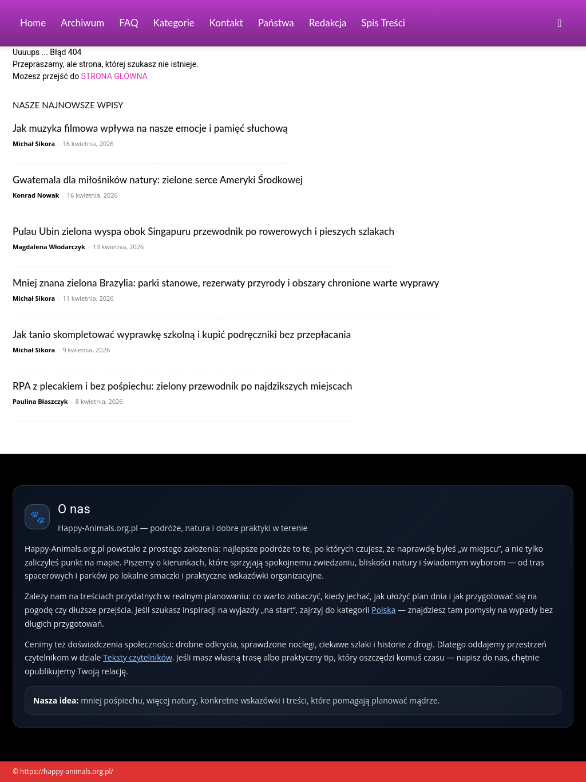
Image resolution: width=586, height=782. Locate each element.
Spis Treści (383, 23)
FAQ (128, 23)
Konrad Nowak (36, 195)
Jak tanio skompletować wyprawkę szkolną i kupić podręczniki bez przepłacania (182, 334)
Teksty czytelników (137, 657)
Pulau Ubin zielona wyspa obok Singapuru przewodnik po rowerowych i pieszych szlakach (203, 231)
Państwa (276, 23)
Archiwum (82, 23)
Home (33, 23)
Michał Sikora (34, 143)
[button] (559, 23)
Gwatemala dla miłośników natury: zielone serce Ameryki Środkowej (158, 180)
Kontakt (226, 23)
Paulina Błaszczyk (40, 401)
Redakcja (328, 23)
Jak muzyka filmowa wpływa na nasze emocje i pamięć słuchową (150, 128)
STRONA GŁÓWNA (114, 76)
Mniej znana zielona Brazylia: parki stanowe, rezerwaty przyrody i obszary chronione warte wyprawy (226, 283)
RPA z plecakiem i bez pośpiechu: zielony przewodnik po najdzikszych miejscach (183, 386)
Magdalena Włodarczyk (49, 246)
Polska (383, 609)
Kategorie (174, 23)
